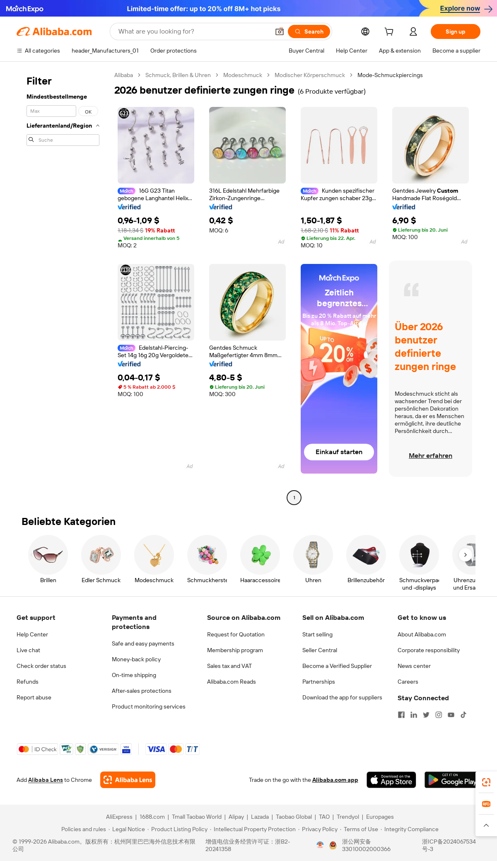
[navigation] (63, 287)
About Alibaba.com (422, 634)
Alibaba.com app (335, 779)
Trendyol (348, 816)
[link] (486, 782)
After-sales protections (141, 690)
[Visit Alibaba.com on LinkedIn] (413, 714)
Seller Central (319, 650)
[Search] (309, 31)
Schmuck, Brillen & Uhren (178, 75)
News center (414, 666)
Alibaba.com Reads (231, 681)
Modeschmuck (242, 75)
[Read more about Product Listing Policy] (177, 829)
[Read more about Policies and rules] (82, 829)
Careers (408, 681)
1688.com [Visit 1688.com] (152, 816)
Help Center (32, 634)
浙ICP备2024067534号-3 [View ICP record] (449, 845)
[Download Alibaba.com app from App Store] (391, 780)
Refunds (28, 681)
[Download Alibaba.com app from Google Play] (452, 780)
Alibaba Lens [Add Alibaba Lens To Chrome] (45, 779)
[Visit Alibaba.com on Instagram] (438, 714)
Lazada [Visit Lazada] (260, 816)
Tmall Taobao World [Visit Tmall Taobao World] (197, 816)
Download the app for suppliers (342, 697)
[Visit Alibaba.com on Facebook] (401, 714)
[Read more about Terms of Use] (359, 829)
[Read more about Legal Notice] (127, 829)
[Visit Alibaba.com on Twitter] (426, 714)
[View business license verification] (320, 845)
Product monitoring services (149, 706)
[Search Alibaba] (193, 31)
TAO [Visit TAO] (324, 816)
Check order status (41, 666)
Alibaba (123, 75)
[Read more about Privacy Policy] (318, 829)
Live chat (28, 650)
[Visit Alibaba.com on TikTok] (463, 714)
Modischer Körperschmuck (310, 75)
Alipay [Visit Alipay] (236, 816)
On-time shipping (134, 675)
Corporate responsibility (429, 650)
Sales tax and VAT (229, 666)
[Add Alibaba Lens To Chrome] (127, 780)
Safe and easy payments (143, 643)
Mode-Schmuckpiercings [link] (390, 75)
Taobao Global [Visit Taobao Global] (294, 816)
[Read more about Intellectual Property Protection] (253, 829)
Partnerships (318, 681)
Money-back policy (136, 659)
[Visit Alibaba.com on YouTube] (451, 714)
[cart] (390, 32)
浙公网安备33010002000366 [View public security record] (366, 845)
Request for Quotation (236, 634)
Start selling (317, 634)
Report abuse (34, 697)
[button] (280, 31)
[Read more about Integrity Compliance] (410, 829)
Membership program (235, 650)
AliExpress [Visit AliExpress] (119, 816)
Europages (380, 816)
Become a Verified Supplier (337, 666)
